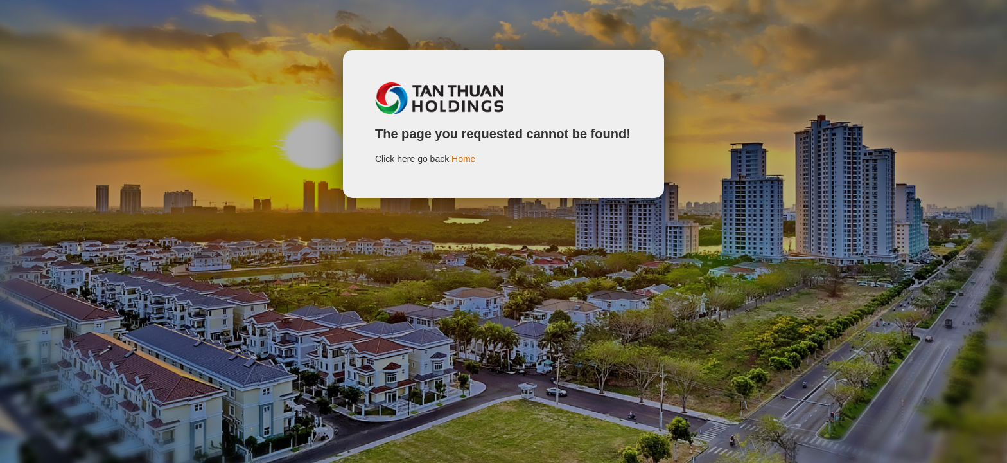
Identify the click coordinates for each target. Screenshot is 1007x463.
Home (463, 159)
